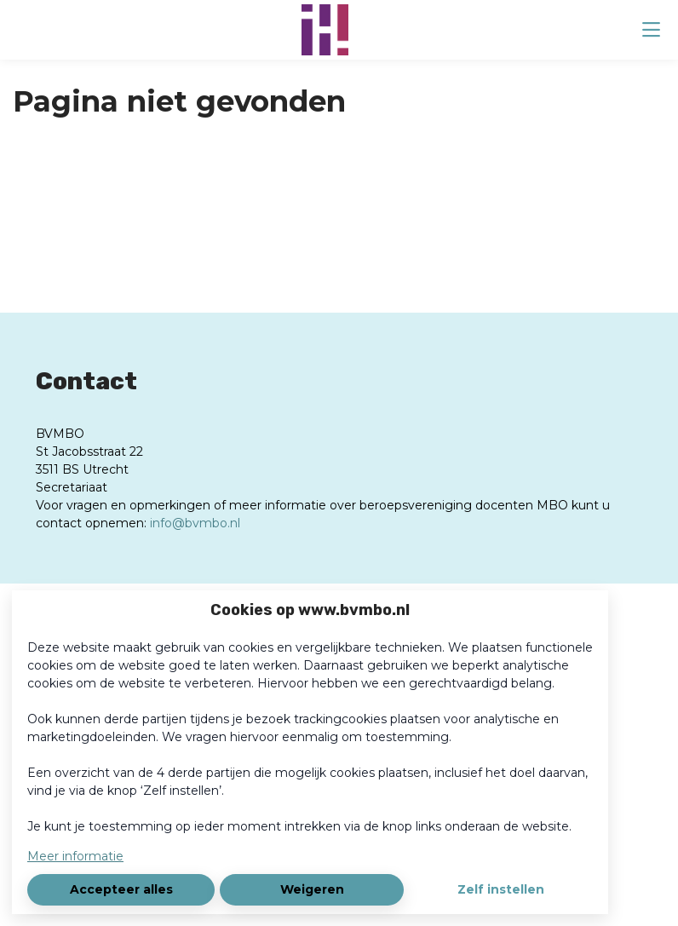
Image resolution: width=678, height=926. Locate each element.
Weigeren (312, 889)
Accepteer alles (121, 889)
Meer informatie (75, 856)
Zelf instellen (500, 889)
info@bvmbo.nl (195, 523)
